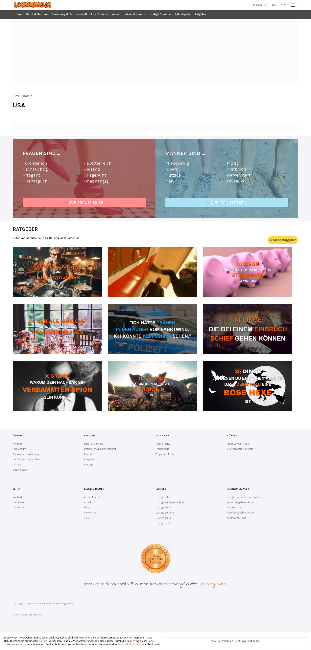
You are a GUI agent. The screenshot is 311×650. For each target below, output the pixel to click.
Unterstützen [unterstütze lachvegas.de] (260, 5)
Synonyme (90, 512)
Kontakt (17, 443)
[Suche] (283, 5)
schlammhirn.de (236, 517)
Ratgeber (200, 14)
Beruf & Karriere (37, 14)
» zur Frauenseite (84, 202)
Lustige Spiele (164, 507)
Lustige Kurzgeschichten (170, 502)
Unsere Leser (20, 469)
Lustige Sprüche (160, 14)
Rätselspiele (182, 14)
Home (18, 14)
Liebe (87, 507)
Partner (17, 464)
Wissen (116, 14)
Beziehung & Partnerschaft (69, 14)
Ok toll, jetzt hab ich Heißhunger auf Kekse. (235, 640)
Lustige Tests (163, 517)
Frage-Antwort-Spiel (238, 443)
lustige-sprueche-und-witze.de (245, 497)
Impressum (19, 448)
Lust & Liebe (99, 14)
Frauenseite (162, 448)
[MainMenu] (293, 5)
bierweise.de (234, 507)
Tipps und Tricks (165, 454)
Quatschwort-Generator (240, 448)
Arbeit (87, 502)
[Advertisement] (155, 50)
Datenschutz (20, 507)
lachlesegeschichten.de (240, 512)
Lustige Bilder (164, 497)
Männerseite (163, 443)
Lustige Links (163, 523)
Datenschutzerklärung (26, 454)
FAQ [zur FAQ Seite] (274, 5)
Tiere (87, 517)
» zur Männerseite (227, 202)
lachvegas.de (213, 584)
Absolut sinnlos (135, 14)
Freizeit (88, 454)
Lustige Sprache (165, 512)
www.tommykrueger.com (59, 603)
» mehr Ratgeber (283, 240)
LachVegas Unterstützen (27, 459)
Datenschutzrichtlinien (131, 644)
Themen (27, 95)
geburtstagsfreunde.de (240, 502)
